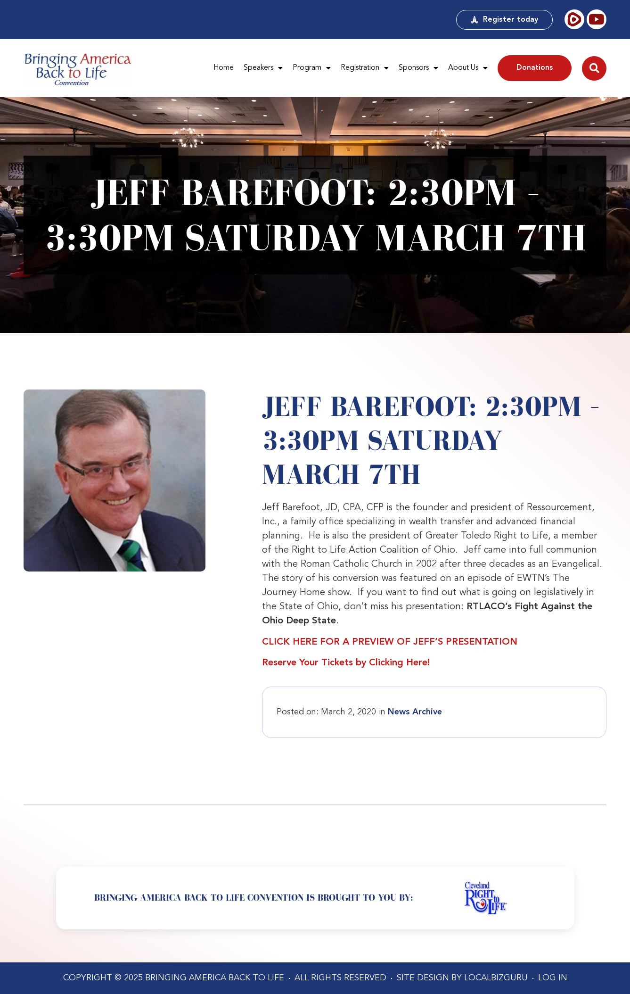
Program (312, 68)
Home (223, 68)
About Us (468, 68)
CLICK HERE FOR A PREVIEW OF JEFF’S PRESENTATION (389, 642)
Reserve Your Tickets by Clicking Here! (346, 663)
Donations (534, 68)
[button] (594, 68)
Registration (365, 68)
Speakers (263, 68)
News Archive (415, 712)
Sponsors (418, 68)
